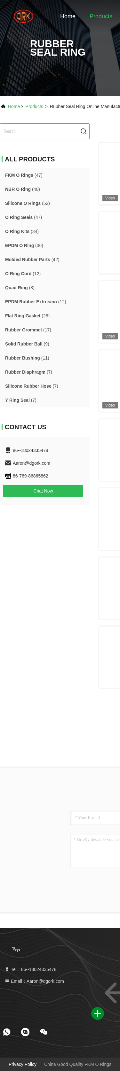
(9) (27, 343)
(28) (27, 315)
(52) (27, 203)
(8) (20, 287)
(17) (28, 329)
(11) (27, 358)
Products (101, 16)
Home (68, 16)
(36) (24, 245)
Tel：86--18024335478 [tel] (30, 969)
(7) (28, 372)
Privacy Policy (22, 1064)
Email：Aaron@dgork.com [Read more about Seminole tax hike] (34, 981)
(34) (22, 231)
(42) (32, 259)
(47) (24, 175)
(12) (23, 273)
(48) (22, 189)
